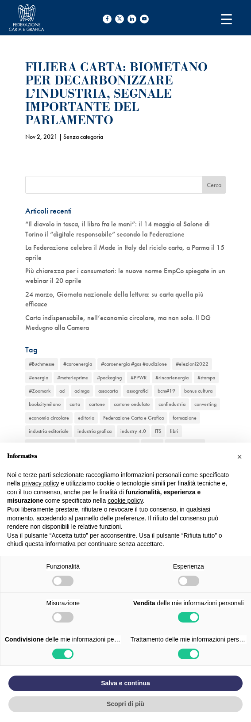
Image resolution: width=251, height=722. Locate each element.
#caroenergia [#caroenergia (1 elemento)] (77, 363)
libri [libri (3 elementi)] (174, 431)
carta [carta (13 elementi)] (75, 404)
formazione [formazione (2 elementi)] (185, 417)
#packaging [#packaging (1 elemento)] (109, 377)
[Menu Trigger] (226, 19)
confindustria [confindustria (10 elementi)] (171, 404)
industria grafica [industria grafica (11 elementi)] (94, 431)
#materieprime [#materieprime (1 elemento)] (72, 377)
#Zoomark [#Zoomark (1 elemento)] (39, 390)
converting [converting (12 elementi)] (205, 404)
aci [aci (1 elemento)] (62, 390)
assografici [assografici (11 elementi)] (138, 390)
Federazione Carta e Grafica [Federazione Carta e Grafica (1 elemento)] (133, 417)
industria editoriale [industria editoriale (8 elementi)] (49, 431)
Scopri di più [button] (125, 703)
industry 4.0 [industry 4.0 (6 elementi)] (133, 431)
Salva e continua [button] (125, 683)
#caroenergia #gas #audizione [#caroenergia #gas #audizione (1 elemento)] (134, 363)
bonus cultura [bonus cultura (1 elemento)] (198, 390)
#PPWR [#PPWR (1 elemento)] (139, 377)
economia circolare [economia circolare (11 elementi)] (49, 417)
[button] (239, 457)
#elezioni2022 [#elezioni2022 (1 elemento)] (192, 363)
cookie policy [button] (125, 500)
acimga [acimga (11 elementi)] (81, 390)
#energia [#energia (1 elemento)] (38, 377)
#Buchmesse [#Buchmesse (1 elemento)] (41, 363)
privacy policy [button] (40, 483)
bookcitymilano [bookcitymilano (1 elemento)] (45, 404)
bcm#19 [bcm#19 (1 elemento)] (166, 390)
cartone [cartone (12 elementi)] (97, 404)
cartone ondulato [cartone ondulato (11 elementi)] (132, 404)
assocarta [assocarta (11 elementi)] (108, 390)
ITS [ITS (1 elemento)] (158, 431)
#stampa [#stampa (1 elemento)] (206, 377)
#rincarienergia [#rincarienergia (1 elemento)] (172, 377)
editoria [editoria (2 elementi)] (86, 417)
